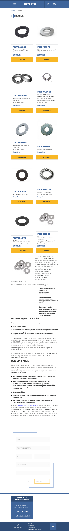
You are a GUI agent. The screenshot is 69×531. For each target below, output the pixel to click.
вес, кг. (35, 477)
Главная (13, 10)
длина (34, 453)
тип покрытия (19, 461)
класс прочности (21, 469)
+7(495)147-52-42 (22, 511)
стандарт (18, 444)
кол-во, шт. (18, 477)
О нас (30, 523)
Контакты (31, 527)
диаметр (17, 453)
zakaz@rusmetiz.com (23, 515)
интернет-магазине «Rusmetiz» (28, 406)
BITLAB (38, 530)
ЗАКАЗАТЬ (22, 60)
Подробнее (16, 54)
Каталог (31, 525)
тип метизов (19, 436)
